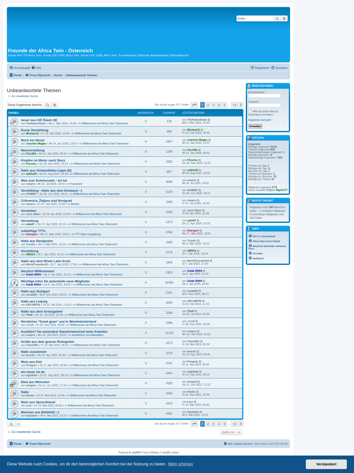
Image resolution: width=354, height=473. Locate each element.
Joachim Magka (36, 143)
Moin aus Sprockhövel (38, 402)
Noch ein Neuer (33, 140)
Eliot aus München (35, 382)
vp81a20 (31, 173)
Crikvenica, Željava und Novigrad (46, 200)
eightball (31, 375)
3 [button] (213, 105)
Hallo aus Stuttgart (35, 291)
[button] (194, 105)
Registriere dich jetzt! (259, 120)
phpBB (135, 452)
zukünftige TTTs (33, 231)
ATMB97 (31, 193)
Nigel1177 (282, 190)
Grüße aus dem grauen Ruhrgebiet (47, 342)
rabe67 (30, 224)
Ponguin (31, 365)
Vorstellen (28, 211)
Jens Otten (33, 214)
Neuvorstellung (32, 150)
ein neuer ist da (33, 372)
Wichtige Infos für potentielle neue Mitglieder (55, 281)
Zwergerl (31, 234)
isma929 (31, 294)
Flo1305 (31, 153)
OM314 (30, 254)
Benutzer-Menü (260, 86)
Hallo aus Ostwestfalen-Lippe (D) (46, 170)
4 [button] (219, 105)
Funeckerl (76, 183)
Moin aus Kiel (31, 362)
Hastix (30, 395)
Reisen (75, 203)
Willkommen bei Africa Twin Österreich (105, 123)
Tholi (29, 314)
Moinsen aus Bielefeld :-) (40, 412)
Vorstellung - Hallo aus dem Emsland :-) (51, 190)
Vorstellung (30, 221)
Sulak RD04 (33, 274)
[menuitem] (36, 68)
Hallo (25, 392)
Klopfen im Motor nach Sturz (43, 160)
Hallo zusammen (33, 352)
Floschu (31, 163)
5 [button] (224, 105)
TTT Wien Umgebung (88, 234)
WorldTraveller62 (37, 264)
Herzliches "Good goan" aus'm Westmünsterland (58, 321)
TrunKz (30, 244)
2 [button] (208, 105)
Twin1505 (32, 345)
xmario (30, 183)
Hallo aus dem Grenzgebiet (41, 311)
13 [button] (234, 105)
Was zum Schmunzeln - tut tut (44, 180)
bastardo (31, 415)
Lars (29, 405)
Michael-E (32, 133)
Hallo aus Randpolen (37, 241)
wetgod (31, 385)
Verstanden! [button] (326, 464)
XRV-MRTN (33, 304)
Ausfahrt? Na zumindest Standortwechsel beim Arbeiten (64, 331)
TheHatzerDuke (36, 123)
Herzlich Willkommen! (38, 271)
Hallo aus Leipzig (34, 301)
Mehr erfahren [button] (180, 464)
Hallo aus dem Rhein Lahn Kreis (46, 261)
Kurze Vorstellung (34, 130)
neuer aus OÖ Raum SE (39, 120)
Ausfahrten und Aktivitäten (87, 334)
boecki (30, 355)
